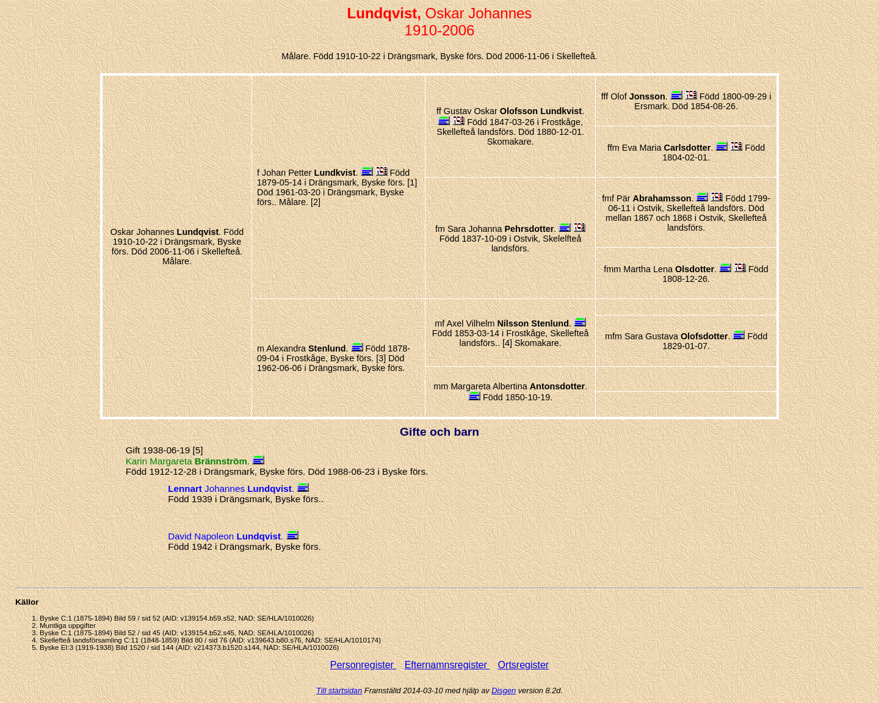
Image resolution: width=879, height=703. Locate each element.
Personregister (363, 665)
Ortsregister (523, 665)
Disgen (503, 690)
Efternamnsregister (447, 665)
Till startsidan (339, 690)
